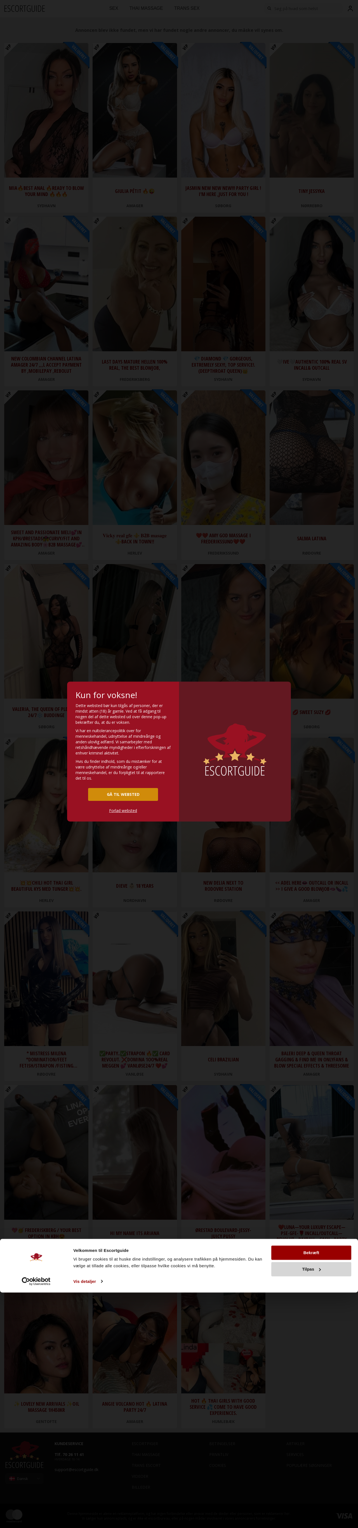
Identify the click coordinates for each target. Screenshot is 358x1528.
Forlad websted (123, 810)
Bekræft (311, 1488)
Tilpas (311, 1504)
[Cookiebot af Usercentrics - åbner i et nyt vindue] (36, 1517)
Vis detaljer (84, 1517)
